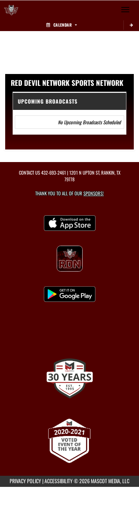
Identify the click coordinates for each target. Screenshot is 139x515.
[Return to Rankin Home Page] (11, 9)
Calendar (61, 25)
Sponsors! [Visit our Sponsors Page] (93, 193)
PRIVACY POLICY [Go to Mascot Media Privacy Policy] (25, 481)
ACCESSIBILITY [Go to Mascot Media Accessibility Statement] (58, 481)
